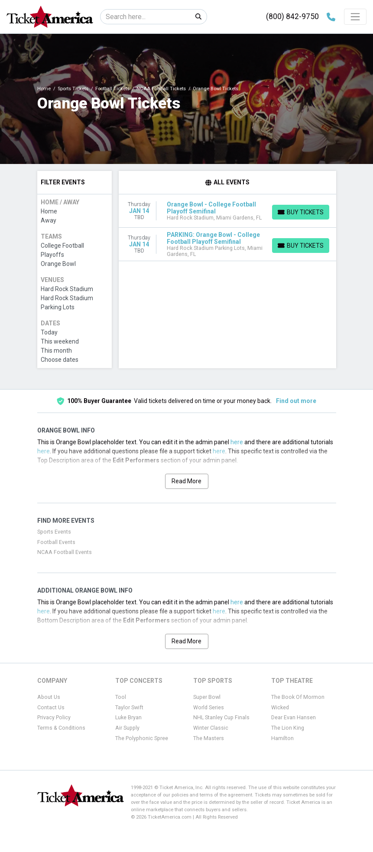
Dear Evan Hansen (293, 717)
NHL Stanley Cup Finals (221, 717)
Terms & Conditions (61, 728)
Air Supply (127, 728)
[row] (227, 211)
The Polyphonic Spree (141, 738)
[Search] (145, 16)
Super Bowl (207, 697)
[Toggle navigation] (355, 16)
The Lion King (287, 728)
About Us (48, 697)
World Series (208, 708)
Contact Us (51, 708)
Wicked (280, 708)
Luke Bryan (128, 717)
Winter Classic (210, 728)
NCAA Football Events (64, 552)
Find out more (296, 400)
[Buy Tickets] (300, 212)
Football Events (56, 542)
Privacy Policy (54, 717)
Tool (120, 697)
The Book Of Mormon (297, 697)
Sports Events (54, 532)
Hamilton (282, 738)
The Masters (208, 738)
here (236, 442)
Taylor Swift (129, 708)
